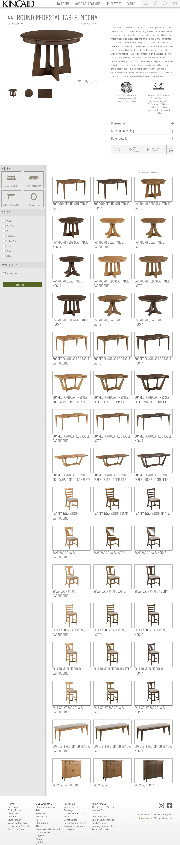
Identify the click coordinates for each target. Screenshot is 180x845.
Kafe (38, 820)
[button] (63, 3)
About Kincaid (99, 804)
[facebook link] (169, 805)
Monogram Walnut (46, 807)
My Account (70, 804)
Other (7, 251)
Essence (40, 813)
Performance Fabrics (75, 823)
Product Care (99, 823)
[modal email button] (171, 149)
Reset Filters (22, 284)
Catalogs (68, 810)
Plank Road (42, 823)
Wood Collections (17, 823)
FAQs (66, 816)
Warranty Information (75, 826)
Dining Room (14, 810)
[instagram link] (161, 805)
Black (7, 221)
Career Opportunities (103, 820)
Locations (69, 829)
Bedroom (13, 807)
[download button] (79, 82)
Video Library (71, 807)
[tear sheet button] (118, 149)
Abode (39, 826)
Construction (71, 820)
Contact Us (98, 813)
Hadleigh (40, 842)
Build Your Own (16, 829)
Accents (12, 816)
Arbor (39, 810)
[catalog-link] (175, 3)
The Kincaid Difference (104, 807)
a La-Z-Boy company (142, 818)
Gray (6, 231)
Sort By (143, 172)
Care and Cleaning (142, 130)
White (7, 256)
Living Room (14, 813)
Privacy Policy (99, 816)
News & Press (99, 810)
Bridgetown (42, 816)
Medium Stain (10, 241)
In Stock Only (10, 273)
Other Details (142, 138)
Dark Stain (9, 226)
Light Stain (9, 236)
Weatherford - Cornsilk (48, 829)
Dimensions (142, 123)
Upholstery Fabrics (74, 813)
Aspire (39, 839)
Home (11, 804)
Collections (44, 804)
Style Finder (14, 820)
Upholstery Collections (20, 826)
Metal (7, 246)
